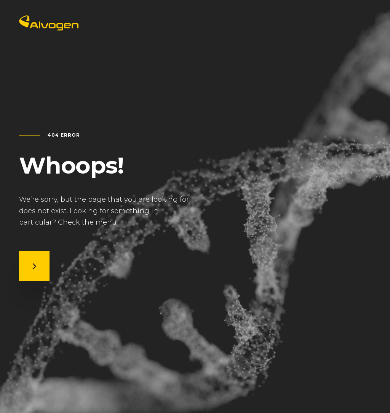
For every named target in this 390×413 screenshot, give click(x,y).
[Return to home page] (48, 28)
